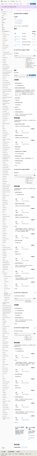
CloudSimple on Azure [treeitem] (6, 142)
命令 (15, 18)
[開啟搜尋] (33, 1)
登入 (35, 1)
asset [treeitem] (5, 283)
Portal (28, 3)
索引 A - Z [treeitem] (4, 33)
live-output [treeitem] (6, 293)
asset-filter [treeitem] (5, 285)
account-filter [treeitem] (6, 281)
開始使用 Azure (33, 3)
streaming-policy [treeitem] (6, 299)
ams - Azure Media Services (27, 10)
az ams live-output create (18, 19)
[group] (25, 63)
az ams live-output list (18, 22)
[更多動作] (35, 10)
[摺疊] (12, 10)
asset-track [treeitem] (6, 286)
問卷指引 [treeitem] (3, 27)
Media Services (19, 10)
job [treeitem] (4, 290)
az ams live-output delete (18, 21)
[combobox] (6, 12)
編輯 (35, 169)
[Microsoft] (1, 1)
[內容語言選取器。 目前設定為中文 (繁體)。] (3, 452)
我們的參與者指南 (19, 434)
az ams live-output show (18, 23)
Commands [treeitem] (5, 274)
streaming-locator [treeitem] (7, 297)
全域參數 (16, 165)
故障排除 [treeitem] (3, 29)
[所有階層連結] (15, 10)
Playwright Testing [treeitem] (5, 347)
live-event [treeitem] (5, 292)
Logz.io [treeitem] (4, 259)
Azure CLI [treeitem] (3, 15)
